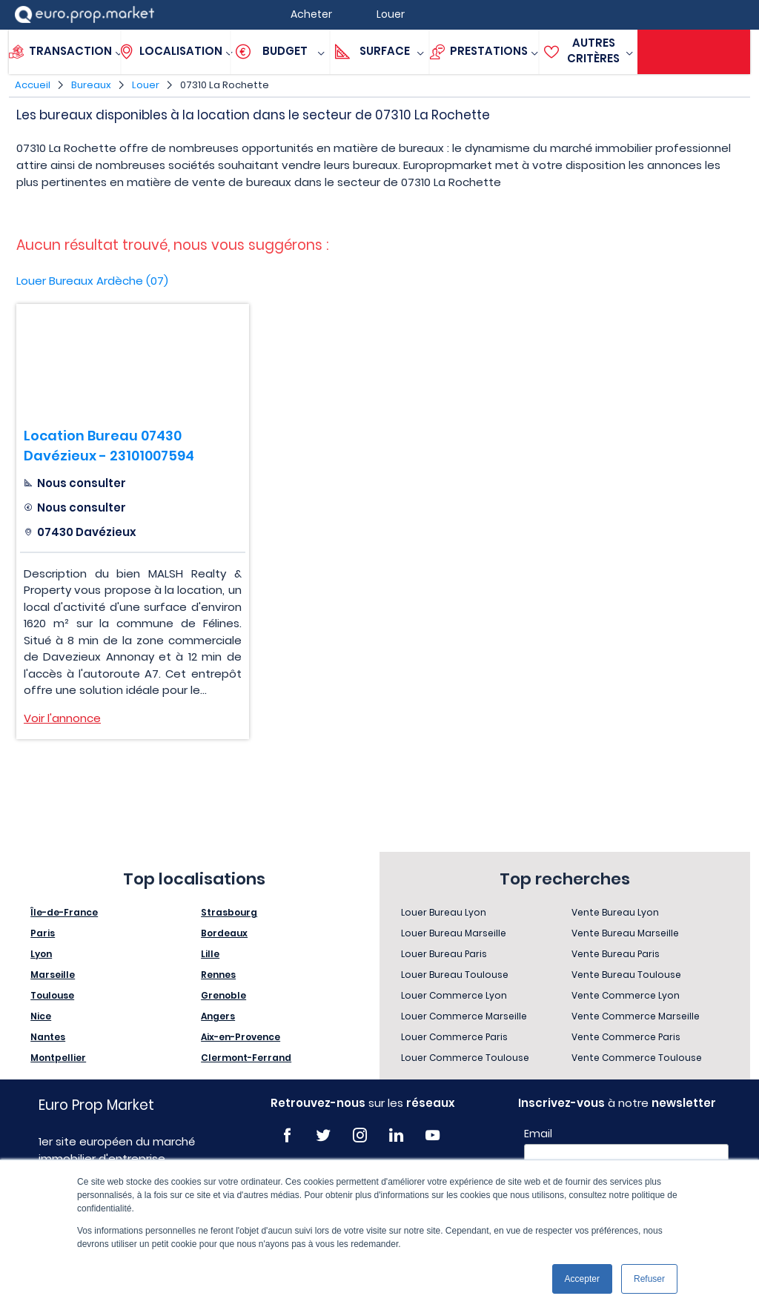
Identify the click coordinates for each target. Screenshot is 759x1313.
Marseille (52, 974)
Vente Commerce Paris (625, 1037)
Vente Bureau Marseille (625, 933)
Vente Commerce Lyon (625, 995)
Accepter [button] (582, 1279)
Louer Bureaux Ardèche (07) (92, 280)
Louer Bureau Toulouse (454, 974)
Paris (42, 933)
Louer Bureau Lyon (443, 912)
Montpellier (58, 1057)
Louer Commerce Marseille (464, 1016)
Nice (40, 1016)
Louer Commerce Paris (454, 1037)
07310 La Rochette (224, 85)
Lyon (41, 953)
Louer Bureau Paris (444, 953)
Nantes (47, 1037)
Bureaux (91, 85)
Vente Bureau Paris (615, 953)
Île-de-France (64, 912)
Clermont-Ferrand (246, 1057)
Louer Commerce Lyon (454, 995)
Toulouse (52, 995)
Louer (145, 85)
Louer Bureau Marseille (453, 933)
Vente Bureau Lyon (615, 912)
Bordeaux (224, 933)
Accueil (32, 85)
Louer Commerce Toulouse (465, 1057)
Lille (210, 953)
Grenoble (223, 995)
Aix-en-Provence (240, 1037)
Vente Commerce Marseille (635, 1016)
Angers (218, 1016)
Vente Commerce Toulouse (636, 1057)
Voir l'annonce (62, 718)
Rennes (218, 974)
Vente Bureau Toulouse (626, 974)
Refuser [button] (649, 1279)
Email (538, 1133)
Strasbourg (229, 912)
